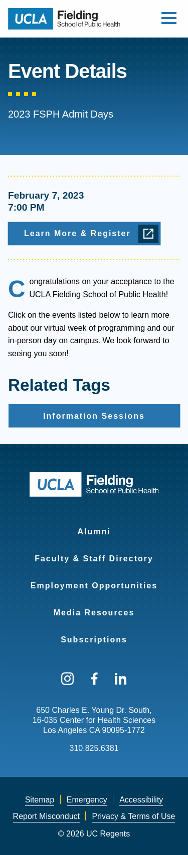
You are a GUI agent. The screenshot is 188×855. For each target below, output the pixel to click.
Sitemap (40, 799)
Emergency (87, 799)
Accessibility (141, 799)
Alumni (93, 531)
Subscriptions (94, 639)
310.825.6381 (94, 748)
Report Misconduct (46, 816)
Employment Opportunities (94, 585)
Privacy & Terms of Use (133, 816)
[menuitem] (94, 525)
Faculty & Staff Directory (94, 558)
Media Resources (94, 612)
